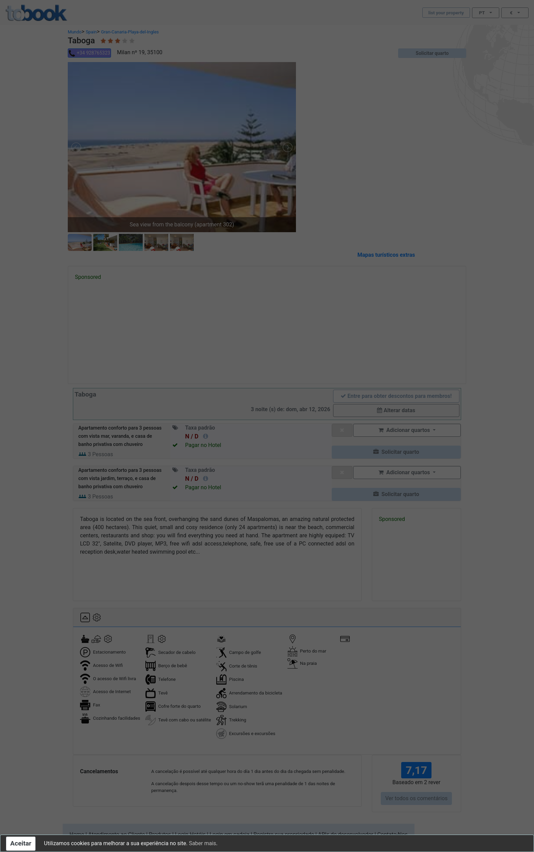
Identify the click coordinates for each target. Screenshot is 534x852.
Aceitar (20, 843)
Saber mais (202, 843)
